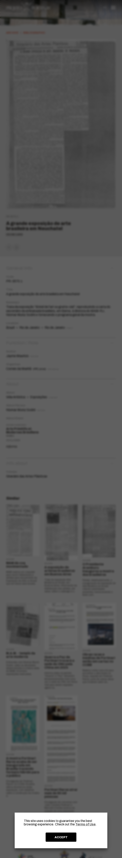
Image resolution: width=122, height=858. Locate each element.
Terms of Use (85, 824)
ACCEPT (61, 837)
